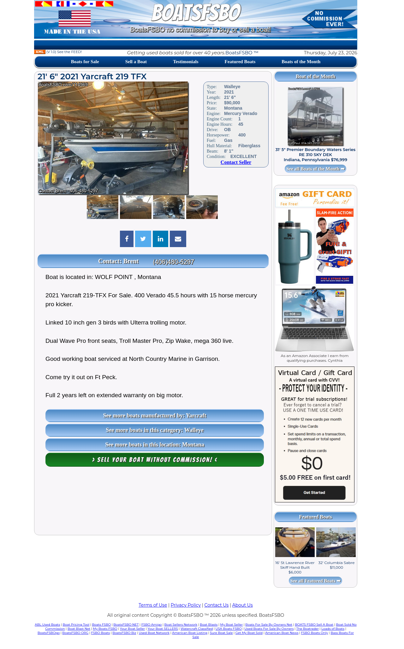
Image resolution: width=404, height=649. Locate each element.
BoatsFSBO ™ (241, 53)
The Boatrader (307, 629)
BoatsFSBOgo (49, 633)
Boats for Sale (85, 61)
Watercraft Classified (197, 629)
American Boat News (281, 633)
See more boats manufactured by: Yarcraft (154, 415)
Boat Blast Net (79, 629)
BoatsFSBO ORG (75, 633)
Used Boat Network (154, 633)
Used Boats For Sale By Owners (269, 629)
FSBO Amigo (151, 624)
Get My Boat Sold (249, 633)
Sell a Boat (136, 61)
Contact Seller (236, 162)
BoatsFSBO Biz (124, 633)
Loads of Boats (332, 629)
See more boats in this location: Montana (154, 444)
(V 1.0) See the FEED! (58, 52)
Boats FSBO (101, 624)
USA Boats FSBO (229, 629)
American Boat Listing (189, 633)
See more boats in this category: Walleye (154, 430)
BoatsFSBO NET (126, 624)
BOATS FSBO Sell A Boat (314, 624)
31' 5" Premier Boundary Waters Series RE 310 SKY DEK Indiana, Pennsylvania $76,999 (316, 154)
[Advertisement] (153, 502)
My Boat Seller (231, 624)
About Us (242, 605)
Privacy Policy (186, 605)
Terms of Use (153, 605)
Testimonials (185, 61)
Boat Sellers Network (180, 624)
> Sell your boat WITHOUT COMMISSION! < (154, 459)
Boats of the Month (301, 61)
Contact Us (217, 605)
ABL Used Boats (47, 624)
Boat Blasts (208, 624)
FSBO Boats (100, 633)
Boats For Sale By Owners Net (268, 624)
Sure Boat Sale (221, 633)
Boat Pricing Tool (75, 624)
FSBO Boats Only (314, 633)
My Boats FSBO (105, 629)
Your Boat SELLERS (162, 629)
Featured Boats (240, 61)
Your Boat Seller (132, 629)
